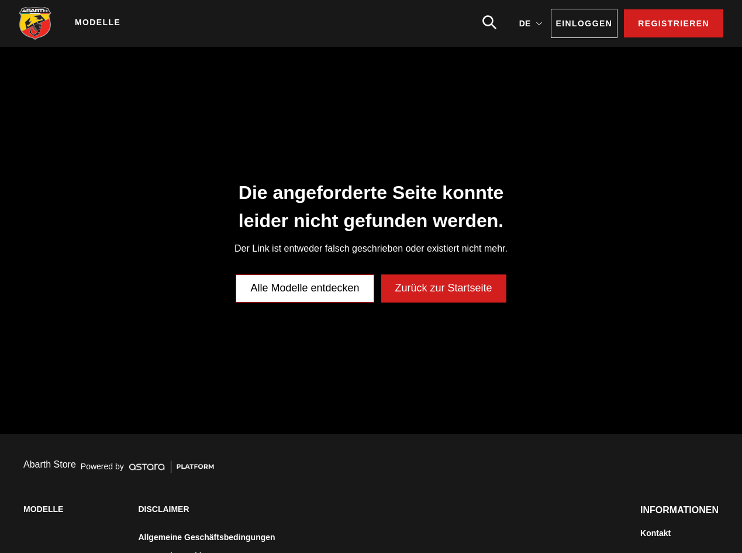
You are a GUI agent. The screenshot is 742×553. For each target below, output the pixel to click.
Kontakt (655, 533)
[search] (489, 22)
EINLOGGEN (584, 23)
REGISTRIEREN (673, 23)
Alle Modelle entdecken (304, 288)
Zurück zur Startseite (443, 288)
